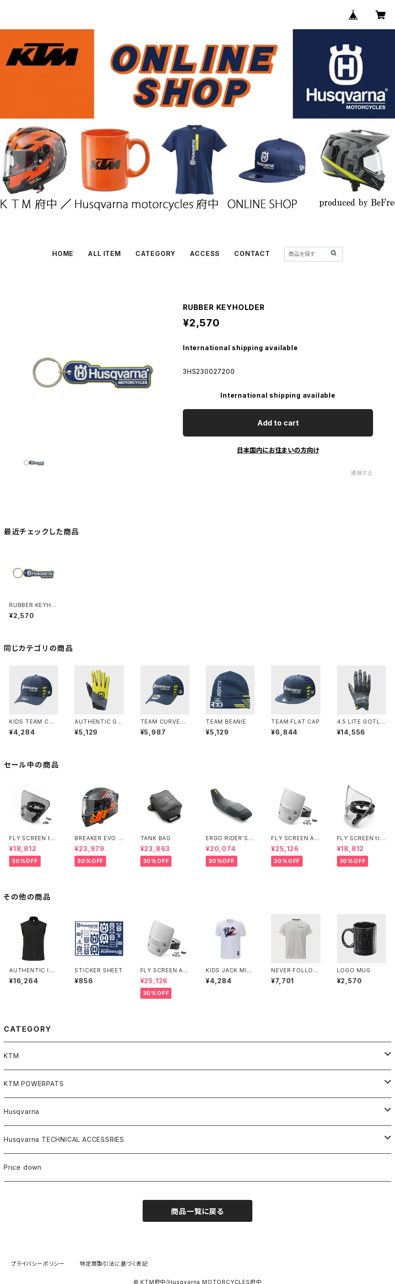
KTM (11, 1056)
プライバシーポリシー (38, 1263)
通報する (362, 472)
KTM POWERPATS (34, 1083)
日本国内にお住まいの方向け (278, 450)
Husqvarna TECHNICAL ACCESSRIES (64, 1139)
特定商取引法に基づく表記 (114, 1263)
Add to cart (278, 422)
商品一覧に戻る (197, 1211)
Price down (23, 1167)
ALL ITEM (104, 253)
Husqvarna (21, 1111)
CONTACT (252, 253)
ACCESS (205, 253)
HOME (63, 253)
